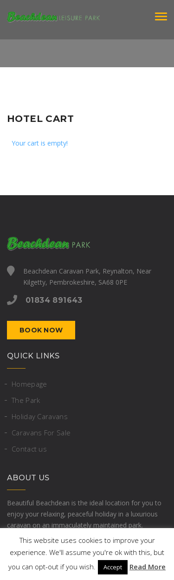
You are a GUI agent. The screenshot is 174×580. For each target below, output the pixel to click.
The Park (26, 400)
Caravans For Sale (41, 432)
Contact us (29, 448)
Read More (147, 566)
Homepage (29, 384)
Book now (41, 330)
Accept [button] (112, 567)
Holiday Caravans (40, 416)
